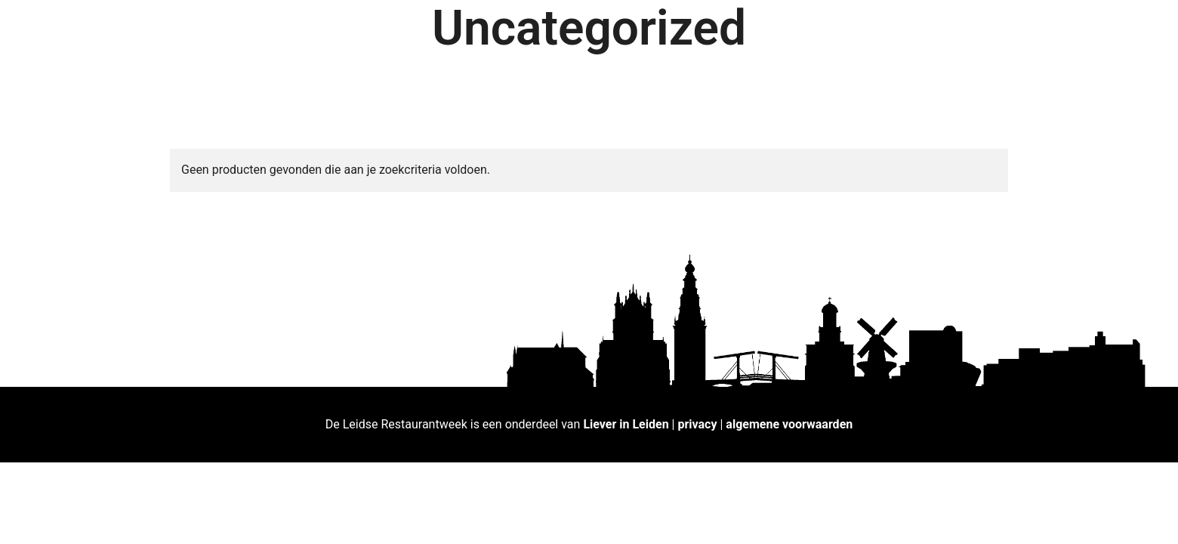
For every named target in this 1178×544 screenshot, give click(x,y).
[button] (1146, 21)
